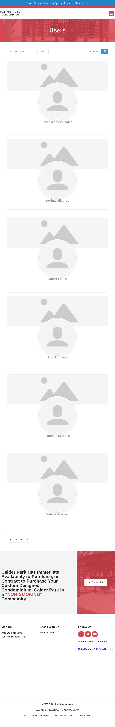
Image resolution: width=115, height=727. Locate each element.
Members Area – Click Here (92, 641)
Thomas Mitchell (57, 436)
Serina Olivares (57, 200)
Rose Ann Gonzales (58, 122)
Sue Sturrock (57, 357)
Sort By (94, 51)
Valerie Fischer (57, 514)
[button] (111, 13)
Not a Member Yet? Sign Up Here (95, 649)
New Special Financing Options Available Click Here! (57, 3)
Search (43, 51)
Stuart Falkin (57, 279)
